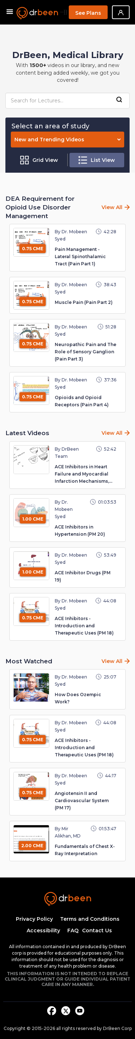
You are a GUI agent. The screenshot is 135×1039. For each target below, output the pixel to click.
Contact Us (97, 930)
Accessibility (43, 930)
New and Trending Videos (67, 139)
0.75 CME (32, 248)
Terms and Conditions (90, 919)
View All (112, 207)
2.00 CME (32, 845)
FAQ (72, 930)
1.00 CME (32, 519)
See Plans (88, 13)
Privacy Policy (34, 919)
